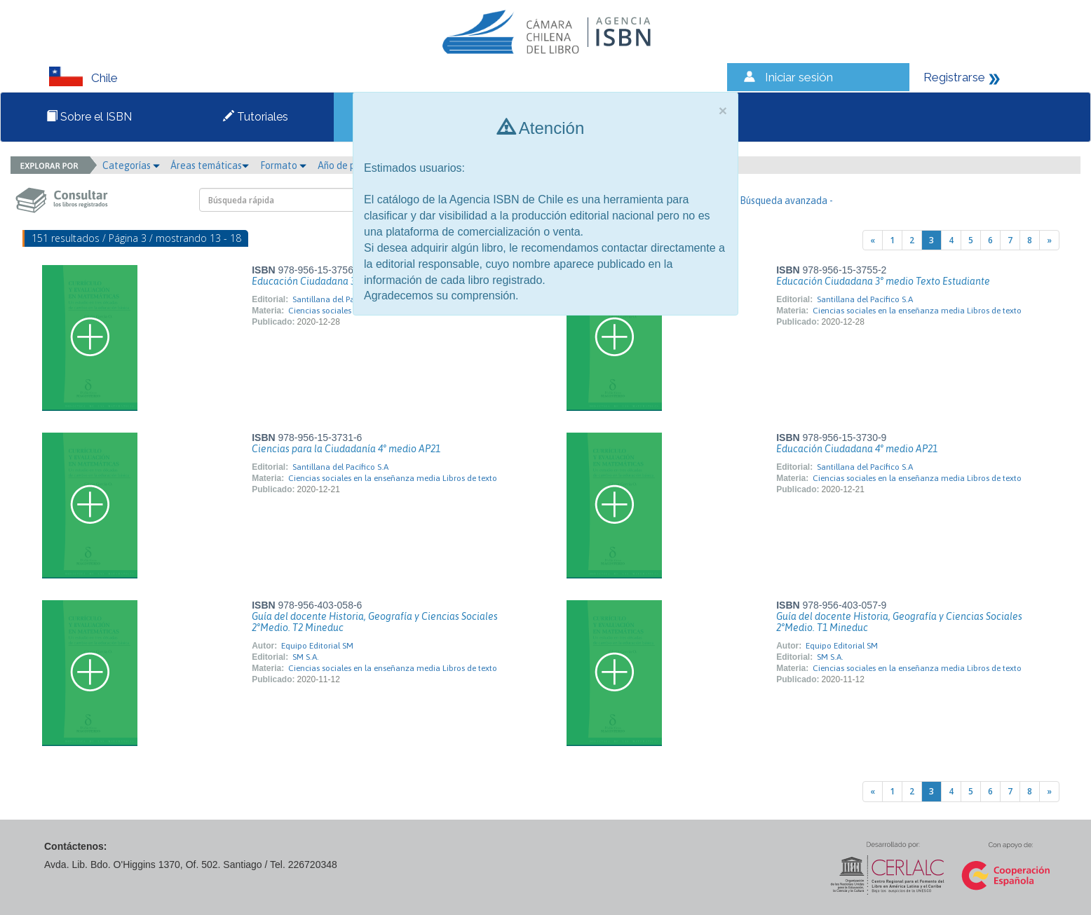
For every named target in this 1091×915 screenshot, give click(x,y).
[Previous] (872, 240)
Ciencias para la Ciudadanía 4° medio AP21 (346, 448)
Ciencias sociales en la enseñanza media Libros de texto (917, 311)
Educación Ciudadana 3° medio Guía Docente (352, 281)
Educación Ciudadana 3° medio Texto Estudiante (883, 281)
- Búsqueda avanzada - (783, 200)
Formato (283, 165)
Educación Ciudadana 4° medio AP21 (856, 448)
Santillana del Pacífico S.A (340, 299)
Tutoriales (255, 116)
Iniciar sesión (799, 77)
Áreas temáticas (209, 165)
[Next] (1049, 240)
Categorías (131, 165)
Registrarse (954, 77)
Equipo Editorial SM (317, 646)
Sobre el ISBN (89, 116)
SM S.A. (305, 657)
